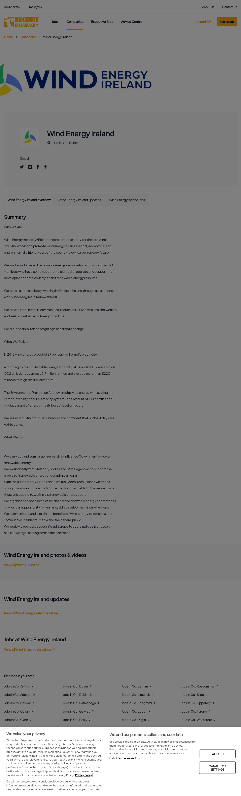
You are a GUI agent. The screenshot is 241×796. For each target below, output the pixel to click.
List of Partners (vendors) (124, 758)
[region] (120, 761)
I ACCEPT (217, 754)
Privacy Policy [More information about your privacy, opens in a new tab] (83, 775)
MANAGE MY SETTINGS (217, 767)
